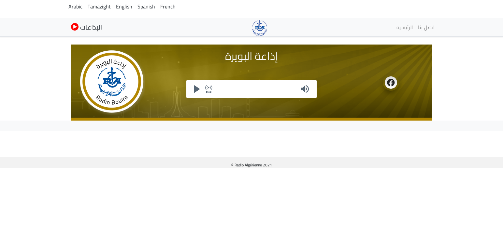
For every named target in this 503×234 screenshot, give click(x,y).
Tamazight (99, 6)
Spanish (146, 6)
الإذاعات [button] (86, 27)
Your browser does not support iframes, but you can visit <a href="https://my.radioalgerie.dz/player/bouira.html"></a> (251, 89)
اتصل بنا (426, 27)
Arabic (75, 6)
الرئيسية (404, 27)
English (124, 6)
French (168, 6)
